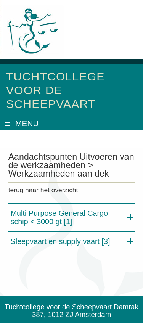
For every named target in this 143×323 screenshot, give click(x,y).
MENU (27, 123)
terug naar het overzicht (43, 190)
